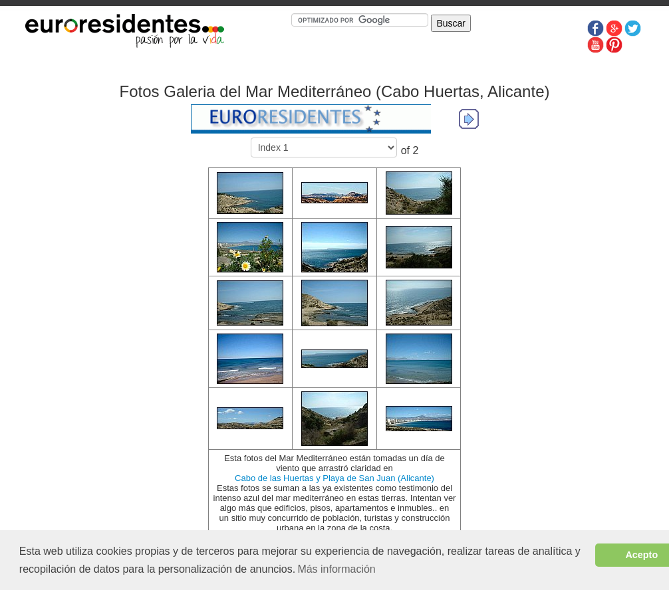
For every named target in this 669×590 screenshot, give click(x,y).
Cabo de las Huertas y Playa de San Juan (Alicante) (334, 478)
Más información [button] (336, 569)
